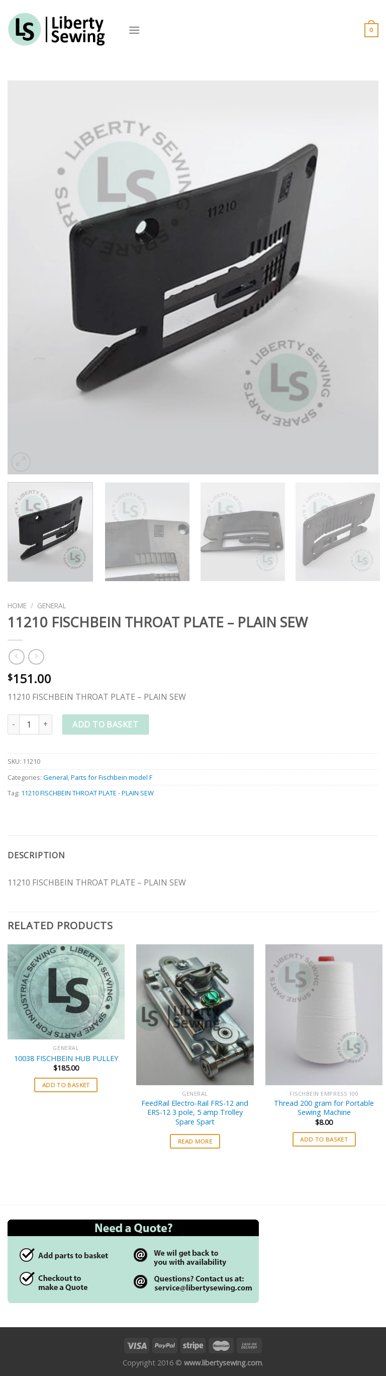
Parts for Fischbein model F (111, 777)
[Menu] (134, 30)
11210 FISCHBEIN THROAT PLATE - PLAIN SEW (87, 792)
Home (17, 605)
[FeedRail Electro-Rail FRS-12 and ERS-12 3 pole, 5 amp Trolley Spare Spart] (194, 1014)
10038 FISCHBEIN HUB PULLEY (66, 1058)
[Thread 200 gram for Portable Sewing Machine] (323, 1014)
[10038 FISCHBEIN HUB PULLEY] (66, 991)
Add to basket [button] (66, 1085)
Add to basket (105, 724)
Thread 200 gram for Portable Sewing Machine (324, 1108)
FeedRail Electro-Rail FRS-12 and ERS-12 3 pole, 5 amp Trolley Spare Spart (194, 1112)
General (51, 605)
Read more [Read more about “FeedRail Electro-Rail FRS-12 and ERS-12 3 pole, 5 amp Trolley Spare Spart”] (195, 1141)
